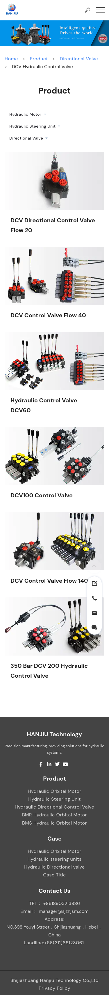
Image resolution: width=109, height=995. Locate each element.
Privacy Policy (54, 988)
